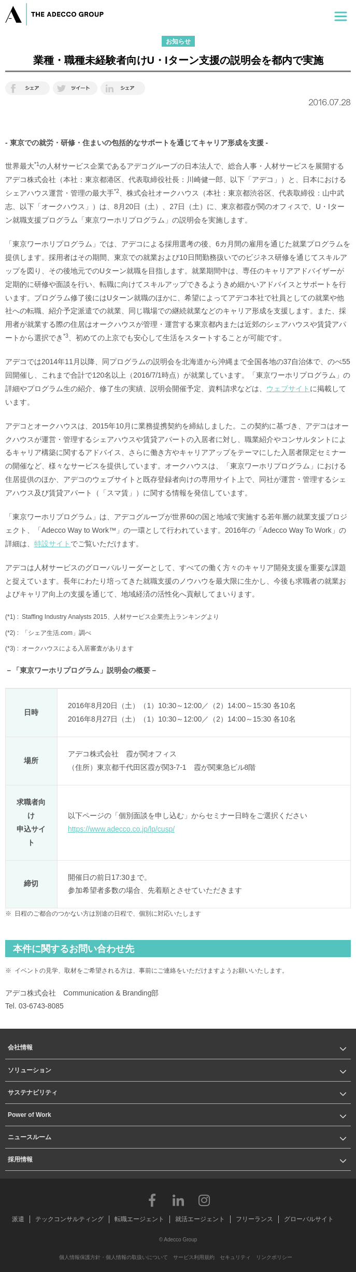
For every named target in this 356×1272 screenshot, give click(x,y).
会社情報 (20, 1047)
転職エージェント (139, 1219)
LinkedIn (178, 1200)
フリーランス (254, 1219)
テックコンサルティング (69, 1219)
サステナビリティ (33, 1092)
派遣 (18, 1219)
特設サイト (52, 544)
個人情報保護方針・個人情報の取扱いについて (113, 1257)
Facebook (152, 1200)
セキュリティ (235, 1257)
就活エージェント (200, 1219)
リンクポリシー (274, 1257)
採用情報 (20, 1159)
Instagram (204, 1200)
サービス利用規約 (194, 1257)
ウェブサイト (288, 388)
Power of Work (29, 1114)
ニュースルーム (29, 1137)
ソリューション (29, 1070)
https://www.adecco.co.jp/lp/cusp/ (121, 829)
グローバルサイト (309, 1219)
